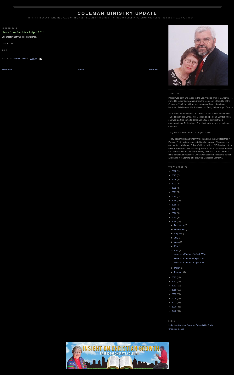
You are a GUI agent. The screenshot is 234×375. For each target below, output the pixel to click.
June (176, 242)
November (179, 229)
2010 (174, 290)
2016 (174, 213)
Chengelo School (176, 329)
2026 (174, 171)
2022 (174, 188)
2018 (174, 205)
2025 (174, 175)
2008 (174, 298)
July (176, 238)
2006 (174, 307)
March (177, 268)
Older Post (154, 69)
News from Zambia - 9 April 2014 (189, 258)
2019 (174, 200)
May (176, 246)
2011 (174, 285)
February (178, 272)
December (179, 225)
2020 (174, 196)
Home (81, 69)
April (176, 250)
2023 (174, 183)
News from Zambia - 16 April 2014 (190, 254)
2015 (174, 217)
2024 (174, 179)
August (177, 233)
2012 (174, 281)
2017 (174, 209)
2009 (174, 294)
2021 (174, 192)
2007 (174, 302)
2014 (174, 221)
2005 (174, 311)
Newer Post (7, 69)
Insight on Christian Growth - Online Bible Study (190, 325)
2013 (174, 277)
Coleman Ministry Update (117, 13)
